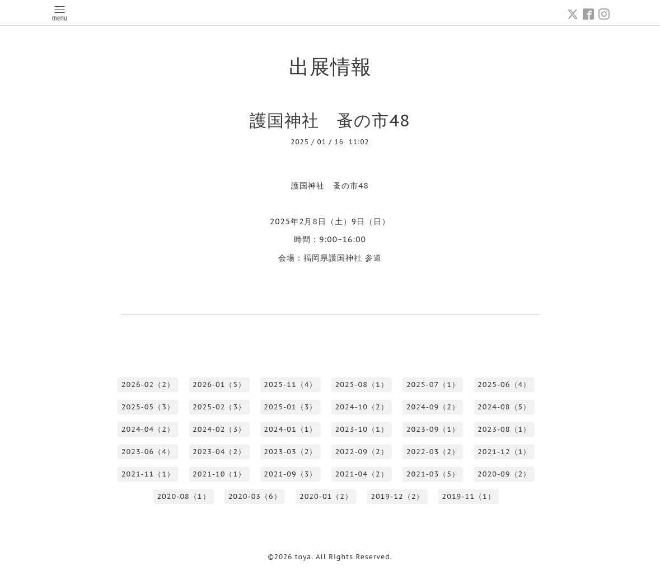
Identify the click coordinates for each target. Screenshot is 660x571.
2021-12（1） (504, 451)
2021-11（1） (148, 474)
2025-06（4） (504, 384)
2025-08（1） (361, 384)
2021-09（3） (290, 474)
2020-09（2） (504, 474)
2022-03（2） (433, 451)
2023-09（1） (433, 429)
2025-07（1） (433, 384)
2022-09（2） (361, 451)
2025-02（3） (219, 407)
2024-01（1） (290, 429)
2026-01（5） (219, 384)
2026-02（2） (148, 384)
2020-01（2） (326, 496)
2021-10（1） (219, 474)
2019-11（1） (468, 496)
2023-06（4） (148, 451)
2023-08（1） (504, 429)
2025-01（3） (290, 407)
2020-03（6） (255, 496)
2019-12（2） (397, 496)
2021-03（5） (433, 474)
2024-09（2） (433, 407)
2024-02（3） (219, 429)
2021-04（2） (361, 474)
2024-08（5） (504, 407)
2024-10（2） (361, 407)
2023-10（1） (361, 429)
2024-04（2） (148, 429)
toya (303, 557)
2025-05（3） (148, 407)
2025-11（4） (290, 384)
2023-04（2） (219, 451)
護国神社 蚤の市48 (330, 120)
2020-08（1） (183, 496)
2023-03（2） (290, 451)
